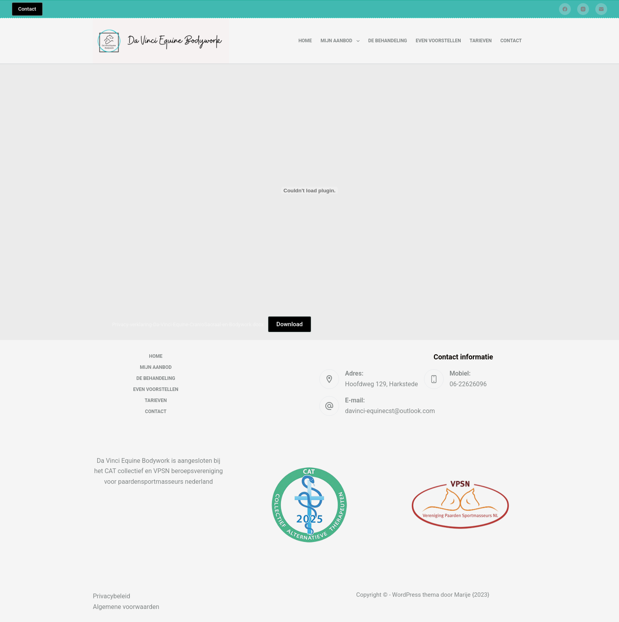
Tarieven (481, 40)
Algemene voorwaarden (126, 607)
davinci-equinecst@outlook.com (390, 411)
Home (305, 40)
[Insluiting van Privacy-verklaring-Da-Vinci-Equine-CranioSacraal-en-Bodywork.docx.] (309, 190)
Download (289, 324)
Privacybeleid (111, 596)
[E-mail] (601, 9)
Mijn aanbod (342, 41)
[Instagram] (583, 9)
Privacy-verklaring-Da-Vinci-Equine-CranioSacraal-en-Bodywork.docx (188, 324)
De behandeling (387, 40)
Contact (27, 9)
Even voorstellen (438, 40)
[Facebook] (565, 9)
